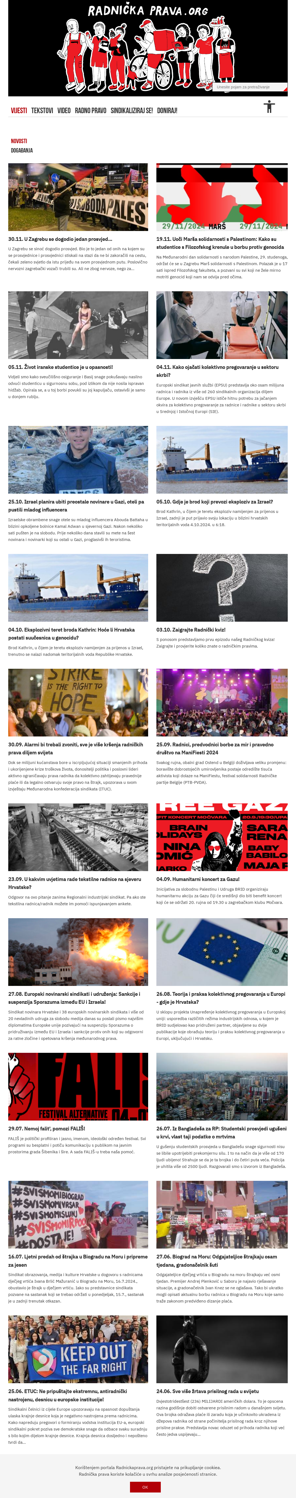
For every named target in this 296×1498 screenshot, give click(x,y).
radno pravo (90, 110)
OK (145, 1487)
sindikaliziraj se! (132, 110)
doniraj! (167, 110)
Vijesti (19, 110)
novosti (19, 141)
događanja (22, 150)
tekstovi (42, 110)
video (64, 110)
